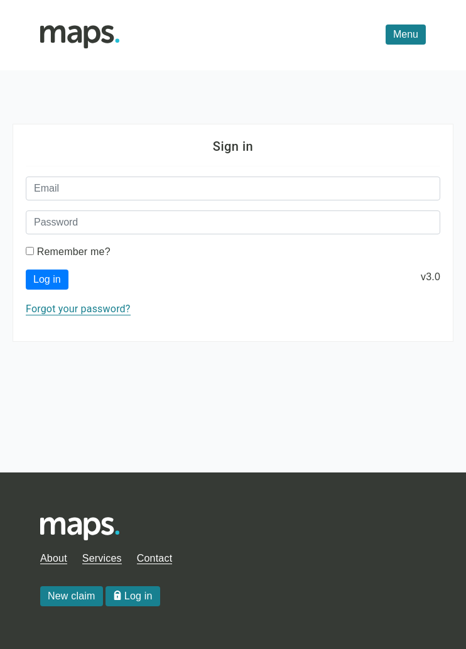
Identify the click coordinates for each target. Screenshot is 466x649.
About (53, 558)
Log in (47, 279)
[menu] (406, 35)
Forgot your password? (78, 309)
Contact (155, 558)
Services (102, 558)
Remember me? (74, 251)
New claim (71, 596)
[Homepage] (79, 35)
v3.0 (430, 276)
